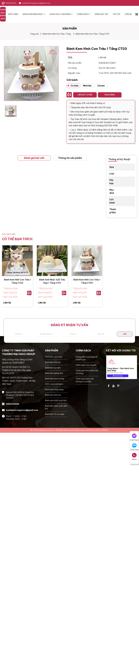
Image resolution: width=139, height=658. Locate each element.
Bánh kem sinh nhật (53, 357)
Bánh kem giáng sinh (54, 373)
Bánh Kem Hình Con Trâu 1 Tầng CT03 (92, 34)
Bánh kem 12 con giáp (54, 414)
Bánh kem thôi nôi (53, 362)
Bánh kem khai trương (54, 378)
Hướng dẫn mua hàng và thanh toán (86, 358)
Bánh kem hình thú (53, 395)
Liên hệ (7, 302)
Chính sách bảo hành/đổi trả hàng (87, 372)
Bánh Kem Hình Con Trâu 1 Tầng (57, 34)
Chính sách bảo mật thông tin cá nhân (85, 380)
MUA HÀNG (110, 95)
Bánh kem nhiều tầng (54, 389)
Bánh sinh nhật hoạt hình (56, 400)
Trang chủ (34, 34)
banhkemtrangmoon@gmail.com (36, 3)
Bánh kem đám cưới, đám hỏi (56, 407)
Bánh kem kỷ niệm (53, 368)
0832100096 (10, 3)
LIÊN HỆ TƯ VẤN (85, 95)
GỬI (124, 334)
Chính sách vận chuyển (86, 365)
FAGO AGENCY (101, 430)
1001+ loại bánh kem (54, 384)
